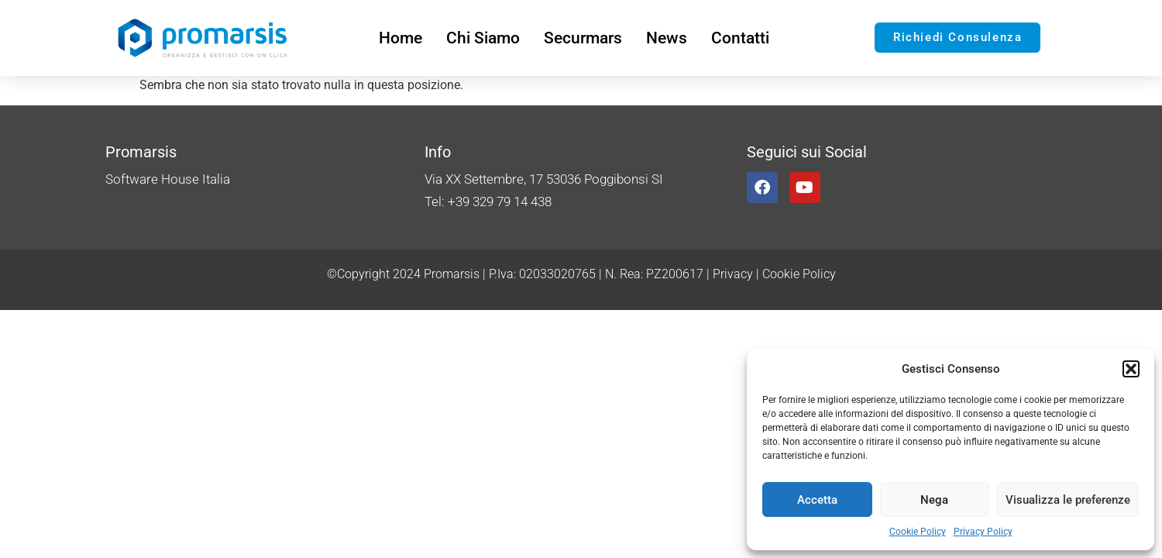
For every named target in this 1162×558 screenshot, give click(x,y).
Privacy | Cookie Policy (774, 274)
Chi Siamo (483, 38)
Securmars (583, 38)
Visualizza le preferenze (1068, 500)
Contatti (740, 38)
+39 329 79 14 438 (500, 201)
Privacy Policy (983, 531)
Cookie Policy (917, 531)
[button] (1131, 369)
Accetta (817, 500)
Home (400, 38)
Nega (934, 500)
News (666, 38)
